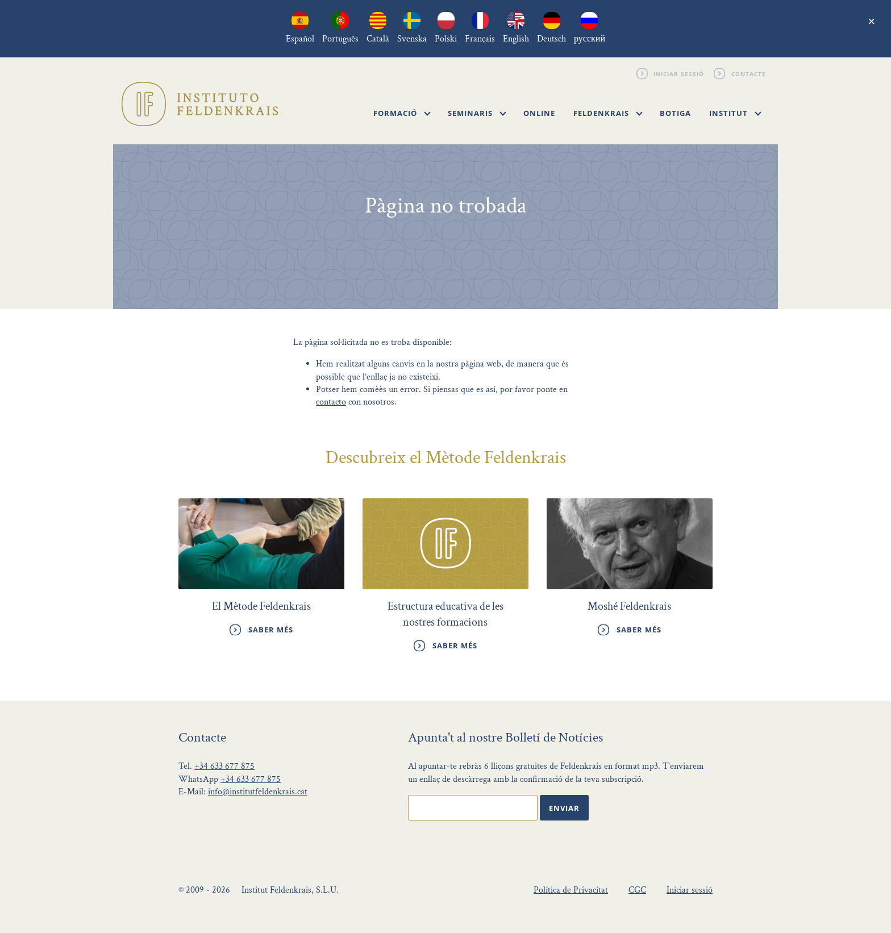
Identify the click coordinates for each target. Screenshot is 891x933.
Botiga (675, 113)
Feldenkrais (608, 113)
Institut (735, 113)
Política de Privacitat (571, 890)
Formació (402, 113)
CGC (637, 890)
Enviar (564, 808)
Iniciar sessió (679, 73)
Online (539, 113)
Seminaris (477, 113)
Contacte (748, 73)
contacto (331, 402)
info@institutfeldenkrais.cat (257, 792)
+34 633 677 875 (224, 766)
